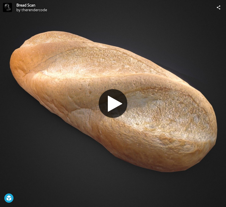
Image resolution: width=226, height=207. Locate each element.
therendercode (34, 9)
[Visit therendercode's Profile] (7, 7)
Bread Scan (25, 5)
